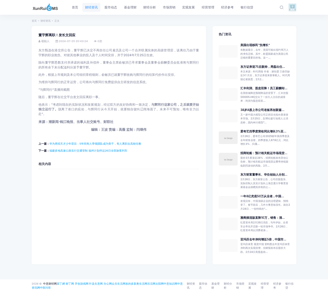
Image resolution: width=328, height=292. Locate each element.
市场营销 (240, 285)
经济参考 (277, 285)
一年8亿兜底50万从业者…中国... (262, 196)
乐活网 (151, 283)
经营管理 (265, 285)
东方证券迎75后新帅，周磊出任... (262, 66)
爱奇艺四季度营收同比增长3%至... (263, 131)
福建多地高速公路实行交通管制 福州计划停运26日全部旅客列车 (88, 150)
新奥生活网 (140, 283)
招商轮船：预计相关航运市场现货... (263, 153)
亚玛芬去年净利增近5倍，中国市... (263, 239)
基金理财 (215, 285)
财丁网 (70, 283)
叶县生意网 (96, 283)
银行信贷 (289, 285)
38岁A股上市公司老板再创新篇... (262, 110)
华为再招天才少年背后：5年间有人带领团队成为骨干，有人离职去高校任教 (95, 143)
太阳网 (159, 283)
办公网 (108, 283)
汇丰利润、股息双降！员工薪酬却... (263, 88)
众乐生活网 (118, 283)
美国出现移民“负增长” (255, 45)
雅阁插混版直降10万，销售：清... (262, 217)
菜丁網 (61, 283)
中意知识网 (170, 283)
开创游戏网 (81, 283)
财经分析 (228, 285)
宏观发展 (252, 285)
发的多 (129, 283)
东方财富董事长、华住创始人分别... (263, 174)
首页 (34, 20)
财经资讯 (46, 20)
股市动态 (203, 285)
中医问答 (45, 287)
